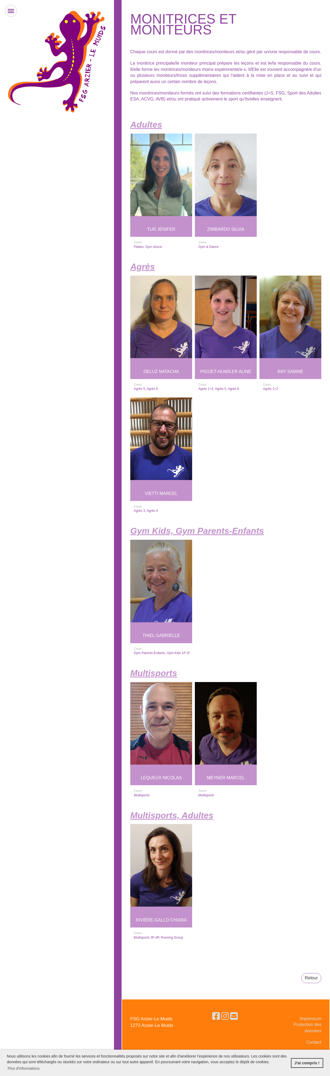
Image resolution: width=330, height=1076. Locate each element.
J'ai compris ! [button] (306, 1063)
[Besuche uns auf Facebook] (216, 1016)
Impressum (310, 1018)
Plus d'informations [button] (24, 1068)
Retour (311, 978)
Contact (313, 1042)
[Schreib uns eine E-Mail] (234, 1016)
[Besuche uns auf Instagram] (225, 1016)
